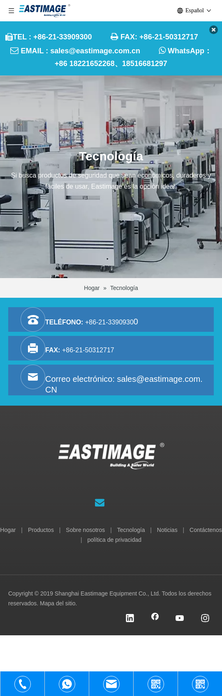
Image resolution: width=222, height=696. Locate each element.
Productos (41, 530)
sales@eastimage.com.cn (95, 51)
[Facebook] (155, 618)
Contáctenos (206, 530)
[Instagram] (205, 618)
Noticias (167, 530)
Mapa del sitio (57, 603)
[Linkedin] (129, 618)
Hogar (8, 530)
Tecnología (131, 530)
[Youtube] (180, 618)
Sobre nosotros (85, 530)
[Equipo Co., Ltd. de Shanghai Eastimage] (111, 464)
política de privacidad (115, 539)
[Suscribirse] (100, 502)
